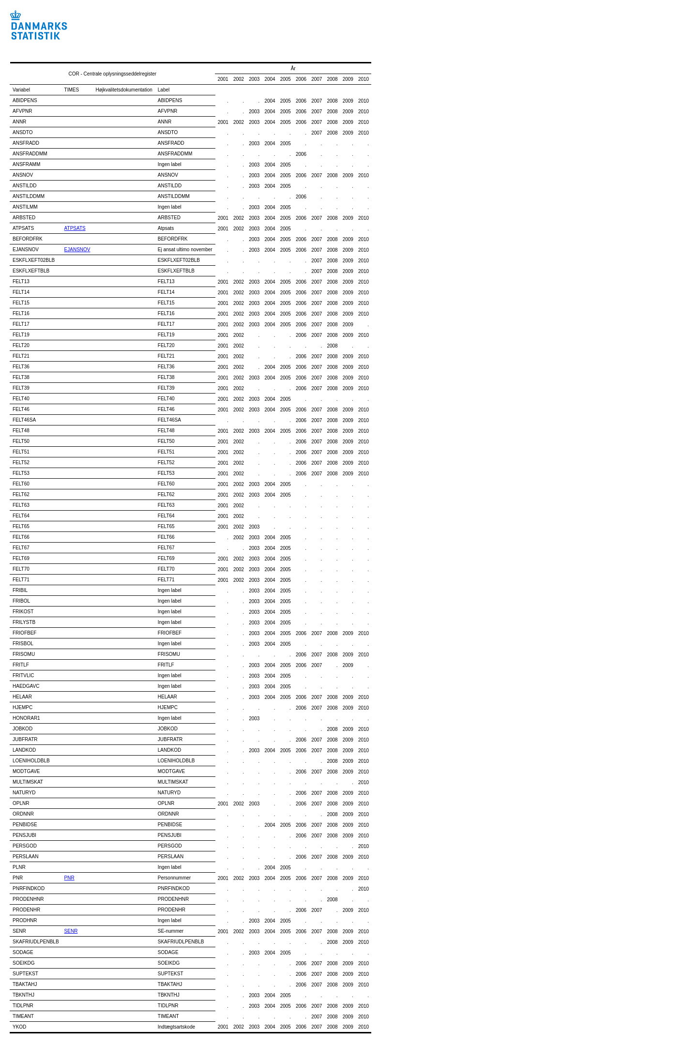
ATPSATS (75, 228)
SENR (71, 931)
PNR (69, 877)
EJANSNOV (77, 249)
